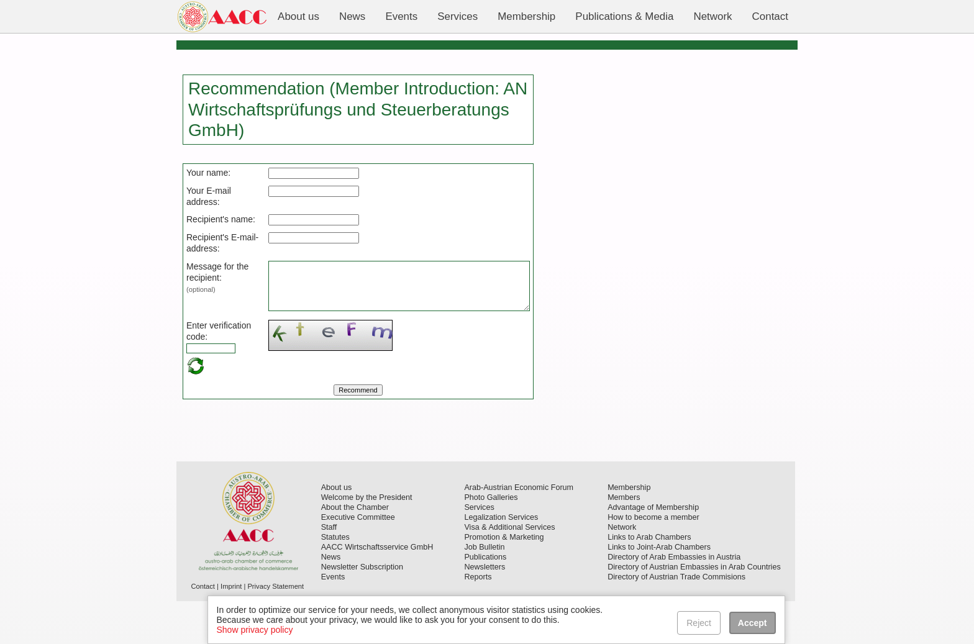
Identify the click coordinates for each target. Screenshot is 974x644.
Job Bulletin (484, 590)
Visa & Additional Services (509, 570)
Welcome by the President (366, 540)
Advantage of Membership (653, 550)
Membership (629, 530)
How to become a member (653, 560)
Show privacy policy (255, 630)
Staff (329, 570)
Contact (203, 629)
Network (622, 570)
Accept (752, 623)
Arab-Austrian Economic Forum (518, 530)
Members (624, 540)
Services (479, 550)
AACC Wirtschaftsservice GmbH (377, 590)
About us (336, 530)
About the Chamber (355, 550)
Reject (699, 623)
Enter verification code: (207, 367)
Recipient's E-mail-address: (207, 259)
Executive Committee (358, 560)
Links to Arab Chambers (649, 580)
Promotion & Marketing (504, 580)
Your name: (208, 173)
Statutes (335, 580)
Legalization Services (501, 560)
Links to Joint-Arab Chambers (659, 590)
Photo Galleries (490, 540)
